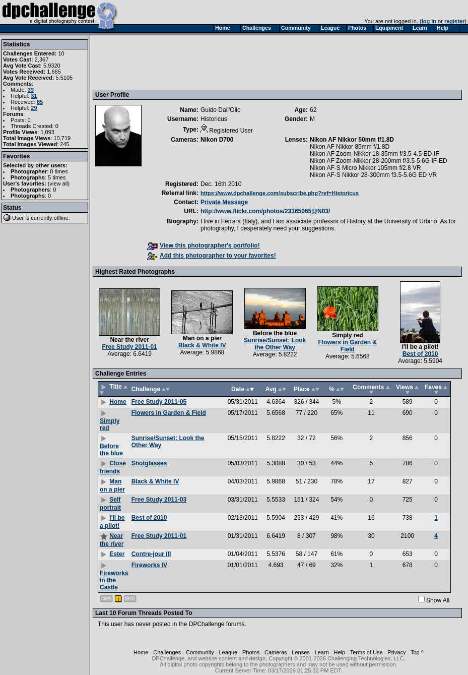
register (454, 21)
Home (117, 401)
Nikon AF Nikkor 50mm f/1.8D (352, 139)
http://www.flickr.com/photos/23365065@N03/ (265, 211)
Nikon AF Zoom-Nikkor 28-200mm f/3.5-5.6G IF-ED (378, 160)
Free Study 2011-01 (129, 346)
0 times (59, 171)
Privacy (396, 652)
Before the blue (275, 333)
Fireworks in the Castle (114, 580)
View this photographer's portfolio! (203, 245)
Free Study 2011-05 (158, 401)
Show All (437, 600)
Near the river (129, 339)
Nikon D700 (216, 139)
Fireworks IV (149, 565)
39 (31, 90)
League (228, 652)
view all (59, 183)
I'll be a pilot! (420, 346)
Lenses (300, 652)
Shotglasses (149, 463)
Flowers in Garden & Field (347, 346)
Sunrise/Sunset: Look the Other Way (275, 344)
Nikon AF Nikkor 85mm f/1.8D (349, 146)
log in (429, 21)
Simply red (347, 335)
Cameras (275, 652)
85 (40, 102)
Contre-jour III (151, 554)
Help (340, 652)
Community (200, 652)
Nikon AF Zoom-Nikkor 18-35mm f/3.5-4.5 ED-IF (374, 153)
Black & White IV (202, 345)
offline (61, 218)
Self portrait (110, 503)
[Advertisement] (278, 62)
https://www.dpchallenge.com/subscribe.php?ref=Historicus (279, 193)
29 (34, 108)
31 (34, 96)
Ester (116, 554)
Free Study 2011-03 (158, 499)
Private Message (224, 202)
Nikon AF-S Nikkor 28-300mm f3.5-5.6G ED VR (373, 174)
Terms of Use (366, 652)
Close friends (113, 467)
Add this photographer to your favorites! (211, 255)
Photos (250, 652)
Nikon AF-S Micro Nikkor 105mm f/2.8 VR (365, 167)
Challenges (167, 652)
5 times (56, 177)
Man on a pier (202, 338)
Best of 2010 (420, 353)
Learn (322, 652)
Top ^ (417, 652)
